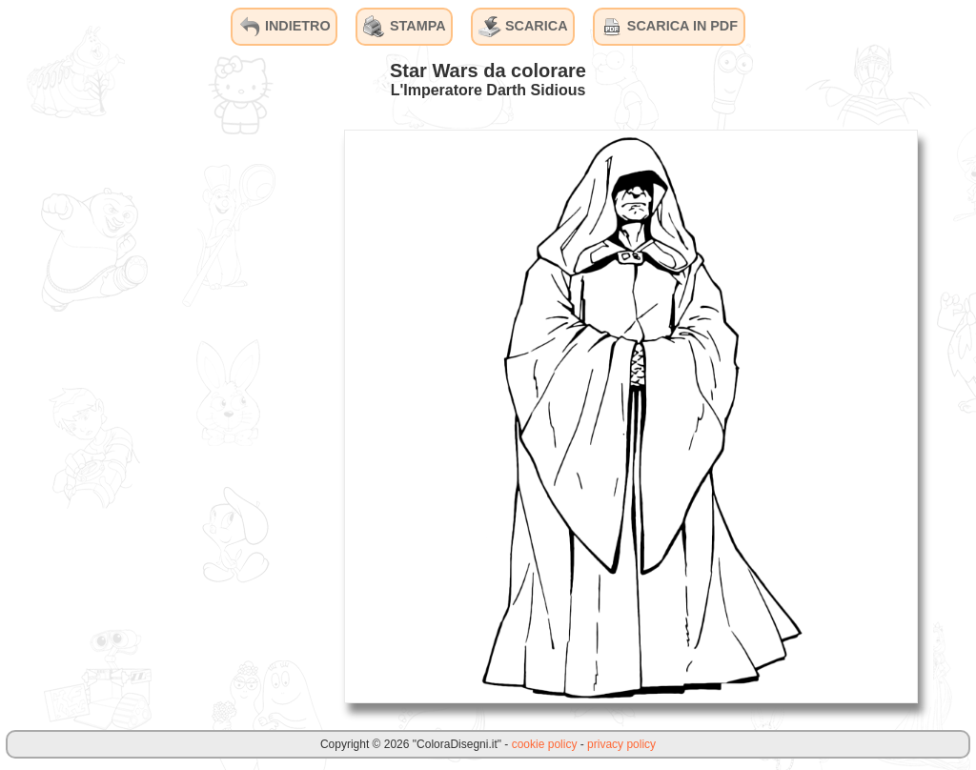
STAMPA (404, 26)
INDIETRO (284, 26)
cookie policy (545, 744)
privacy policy (621, 744)
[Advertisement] (186, 415)
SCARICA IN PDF (669, 26)
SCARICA (523, 26)
